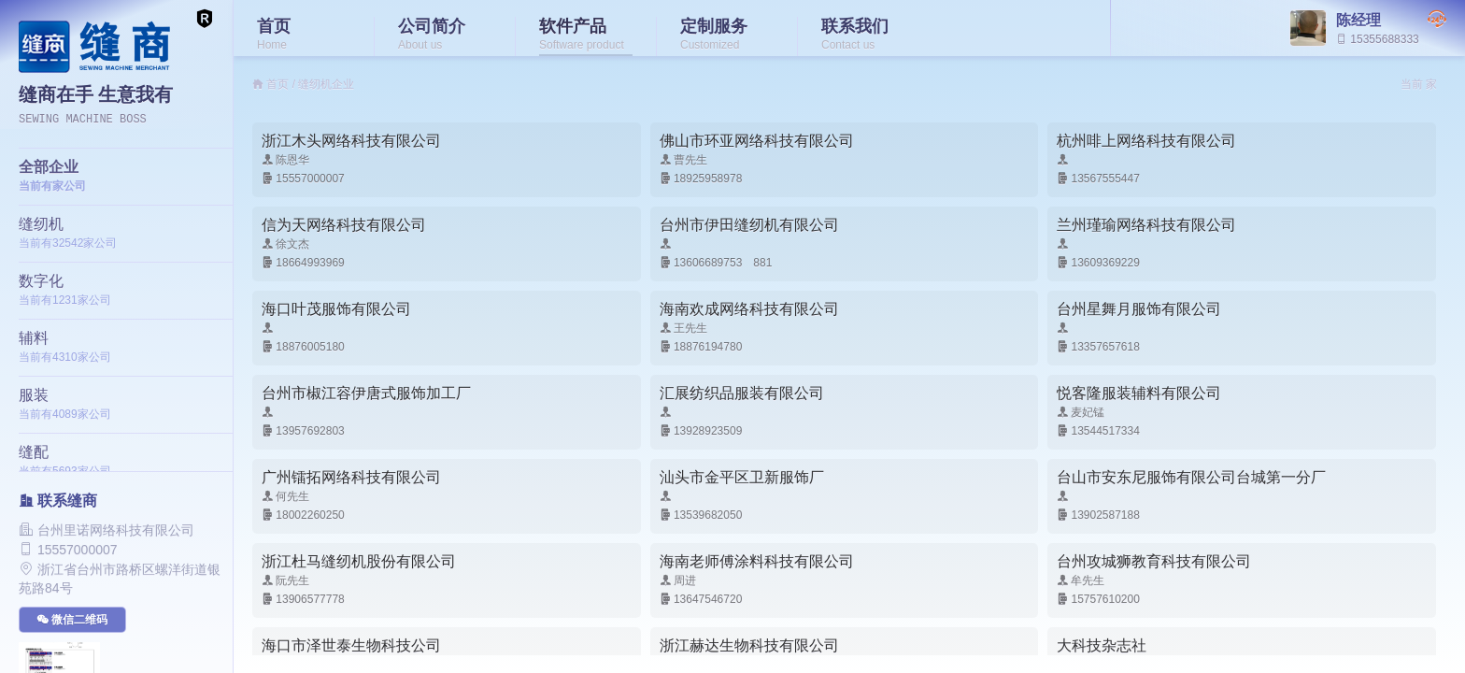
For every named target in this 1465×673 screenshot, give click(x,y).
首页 (277, 84)
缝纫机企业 (326, 84)
